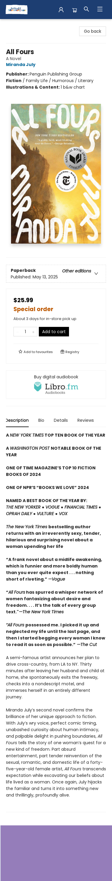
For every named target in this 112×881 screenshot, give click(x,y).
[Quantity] (25, 331)
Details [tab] (62, 420)
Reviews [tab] (86, 420)
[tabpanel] (56, 622)
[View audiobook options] (56, 385)
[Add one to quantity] (33, 331)
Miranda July (21, 65)
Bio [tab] (42, 420)
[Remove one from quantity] (17, 331)
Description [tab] (18, 420)
